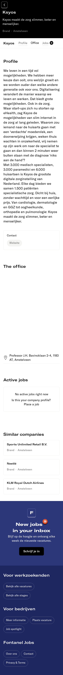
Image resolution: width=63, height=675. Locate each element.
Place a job (31, 404)
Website (14, 242)
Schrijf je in (31, 551)
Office (35, 43)
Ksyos (8, 43)
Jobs (45, 43)
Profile (22, 43)
